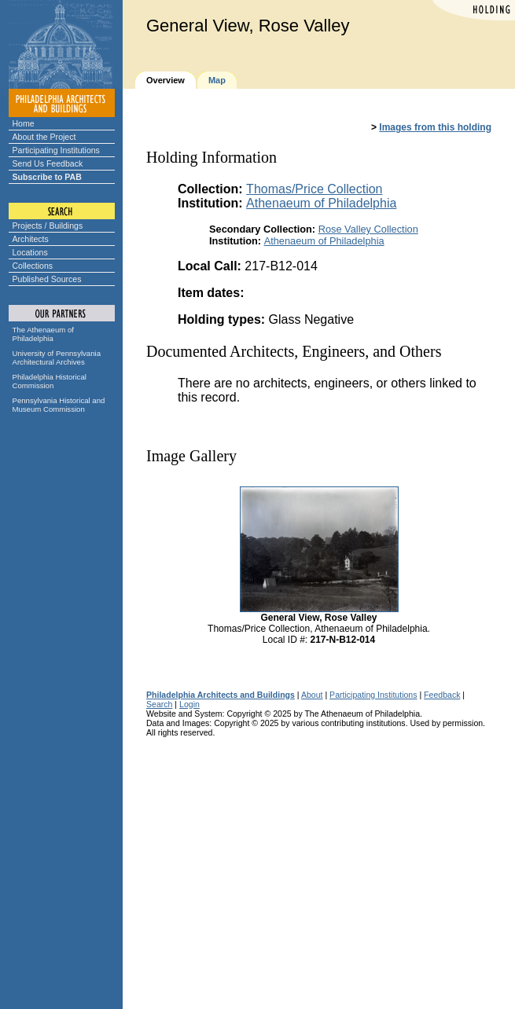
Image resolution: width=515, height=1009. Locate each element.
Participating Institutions (56, 150)
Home (24, 123)
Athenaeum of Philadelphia (321, 203)
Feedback (442, 694)
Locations (30, 252)
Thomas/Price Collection (314, 189)
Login (189, 704)
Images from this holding (435, 127)
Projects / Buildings (48, 225)
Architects (31, 239)
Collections (33, 265)
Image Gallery (191, 455)
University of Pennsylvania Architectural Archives (57, 357)
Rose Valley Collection (368, 229)
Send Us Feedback (48, 163)
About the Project (44, 136)
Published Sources (47, 279)
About (312, 694)
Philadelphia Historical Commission (49, 381)
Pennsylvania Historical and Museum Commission (59, 404)
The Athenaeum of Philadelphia (43, 334)
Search (159, 704)
